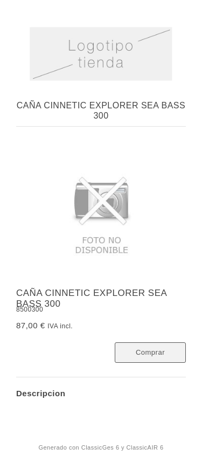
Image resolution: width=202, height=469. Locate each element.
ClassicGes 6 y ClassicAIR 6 (122, 447)
